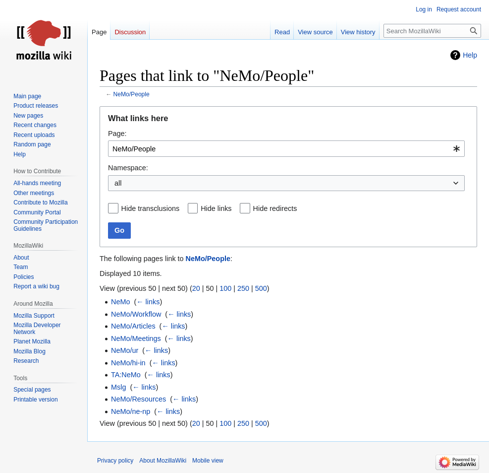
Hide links (216, 208)
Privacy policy (115, 460)
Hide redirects (275, 208)
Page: (117, 133)
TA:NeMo (126, 375)
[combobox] (286, 148)
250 (243, 288)
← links (148, 302)
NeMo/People (131, 94)
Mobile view (207, 460)
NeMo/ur (124, 350)
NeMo (120, 302)
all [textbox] (117, 183)
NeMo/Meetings (136, 338)
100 (225, 288)
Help (470, 55)
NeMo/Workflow (136, 314)
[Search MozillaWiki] (432, 31)
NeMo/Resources (138, 399)
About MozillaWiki (162, 460)
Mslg (118, 387)
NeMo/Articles (133, 326)
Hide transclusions (150, 208)
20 (196, 288)
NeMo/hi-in (128, 363)
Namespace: (128, 168)
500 (261, 288)
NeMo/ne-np (130, 411)
